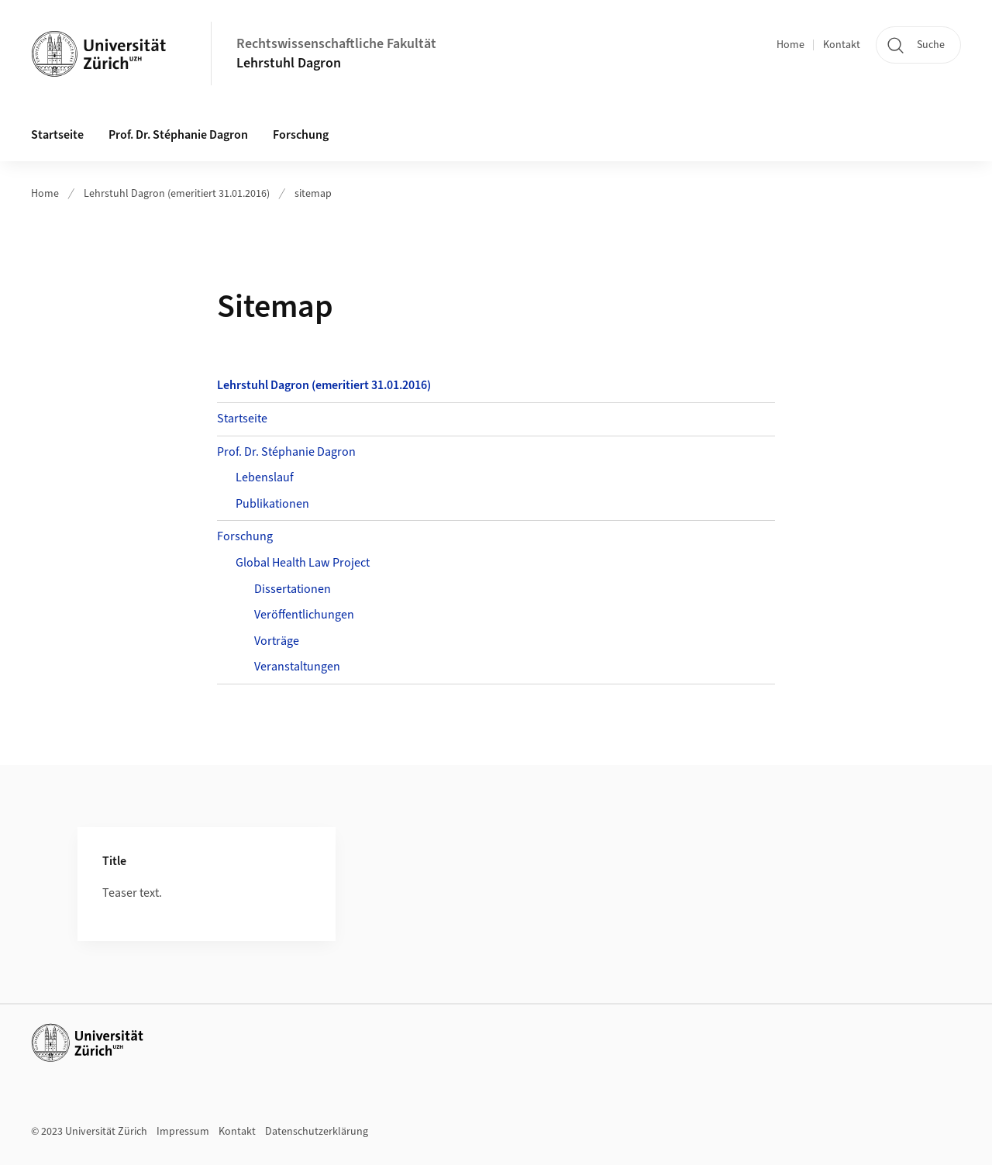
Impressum (183, 1131)
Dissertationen (292, 589)
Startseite (57, 134)
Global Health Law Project (303, 562)
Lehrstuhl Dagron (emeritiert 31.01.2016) (177, 194)
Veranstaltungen (297, 666)
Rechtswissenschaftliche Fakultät (336, 43)
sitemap (313, 194)
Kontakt (841, 45)
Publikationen (272, 503)
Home (790, 45)
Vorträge (276, 641)
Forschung (245, 536)
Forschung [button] (301, 134)
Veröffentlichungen (304, 614)
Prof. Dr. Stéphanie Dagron (286, 451)
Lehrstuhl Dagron (288, 63)
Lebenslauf (265, 477)
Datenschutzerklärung (316, 1131)
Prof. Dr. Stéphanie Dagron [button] (178, 134)
